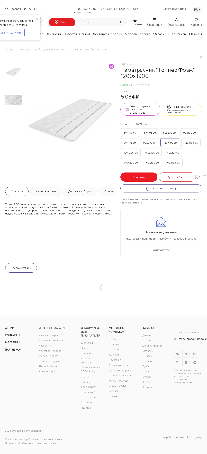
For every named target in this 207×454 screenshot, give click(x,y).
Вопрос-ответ (89, 397)
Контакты (12, 335)
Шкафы (147, 355)
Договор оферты (49, 371)
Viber (177, 362)
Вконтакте (177, 354)
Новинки (114, 396)
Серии (112, 338)
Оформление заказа (51, 340)
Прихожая (115, 359)
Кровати (147, 340)
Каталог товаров (49, 335)
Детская (114, 354)
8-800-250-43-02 (85, 8)
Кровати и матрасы (120, 370)
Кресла (146, 381)
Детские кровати (152, 345)
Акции (9, 327)
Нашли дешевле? (182, 106)
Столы (146, 371)
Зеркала (114, 390)
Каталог (148, 327)
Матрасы (147, 350)
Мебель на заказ (48, 355)
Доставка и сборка (80, 191)
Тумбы (146, 366)
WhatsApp (186, 362)
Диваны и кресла (119, 364)
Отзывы (109, 191)
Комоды (147, 386)
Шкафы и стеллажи (120, 375)
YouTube (194, 354)
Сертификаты (89, 386)
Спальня (114, 349)
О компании (88, 342)
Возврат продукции (50, 361)
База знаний (88, 392)
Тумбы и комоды (118, 380)
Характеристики (46, 191)
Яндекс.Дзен (194, 362)
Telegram (186, 354)
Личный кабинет (48, 366)
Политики (86, 407)
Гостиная (114, 344)
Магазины (12, 342)
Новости (86, 348)
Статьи (85, 376)
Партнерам (13, 349)
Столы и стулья (118, 385)
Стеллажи (148, 361)
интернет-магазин (82, 12)
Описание (17, 191)
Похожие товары (21, 267)
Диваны (146, 335)
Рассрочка (45, 345)
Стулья (146, 376)
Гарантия (86, 402)
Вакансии (86, 353)
